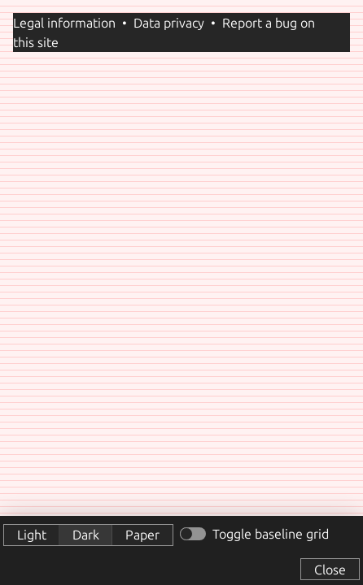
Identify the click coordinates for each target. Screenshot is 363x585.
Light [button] (31, 534)
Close (330, 569)
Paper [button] (142, 534)
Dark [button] (85, 534)
